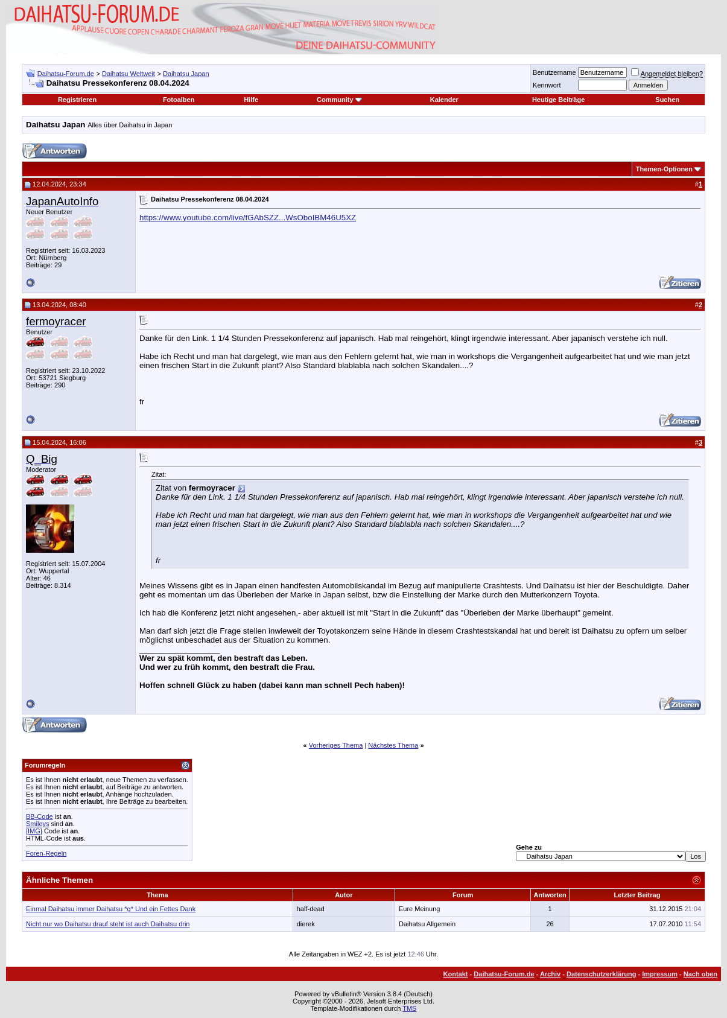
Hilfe (251, 99)
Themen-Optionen (664, 169)
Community (339, 99)
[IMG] (34, 831)
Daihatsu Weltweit (128, 73)
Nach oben (700, 974)
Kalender (444, 99)
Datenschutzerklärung (602, 974)
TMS (409, 1008)
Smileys (37, 823)
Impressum (660, 974)
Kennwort (546, 85)
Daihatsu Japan (186, 73)
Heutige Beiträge (558, 99)
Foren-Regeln (46, 853)
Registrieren (77, 99)
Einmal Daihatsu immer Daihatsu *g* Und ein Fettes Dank (110, 908)
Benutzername (554, 72)
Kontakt (455, 974)
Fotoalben (179, 99)
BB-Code (39, 816)
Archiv (550, 974)
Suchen (667, 99)
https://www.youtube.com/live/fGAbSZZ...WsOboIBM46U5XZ (247, 217)
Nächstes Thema (393, 745)
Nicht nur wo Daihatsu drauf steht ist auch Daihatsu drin (107, 923)
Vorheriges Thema (336, 745)
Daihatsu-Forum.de (65, 73)
